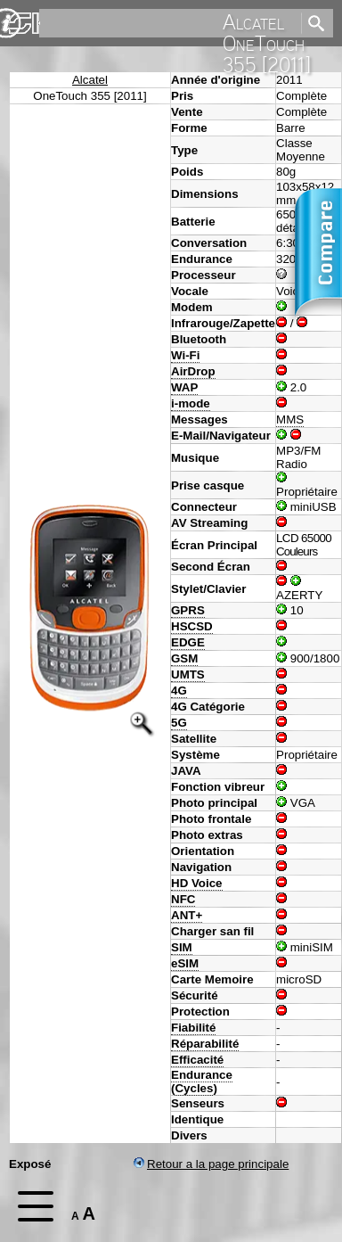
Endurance (201, 1075)
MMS (290, 419)
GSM (184, 658)
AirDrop (193, 371)
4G (179, 690)
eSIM (185, 963)
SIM (181, 947)
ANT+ (186, 915)
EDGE (188, 642)
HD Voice (197, 883)
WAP (184, 387)
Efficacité (197, 1059)
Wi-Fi (185, 355)
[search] (168, 23)
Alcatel (90, 79)
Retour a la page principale (211, 1164)
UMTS (188, 674)
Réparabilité (205, 1043)
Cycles (194, 1088)
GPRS (188, 610)
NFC (183, 899)
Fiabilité (193, 1027)
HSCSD (192, 626)
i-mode (190, 403)
